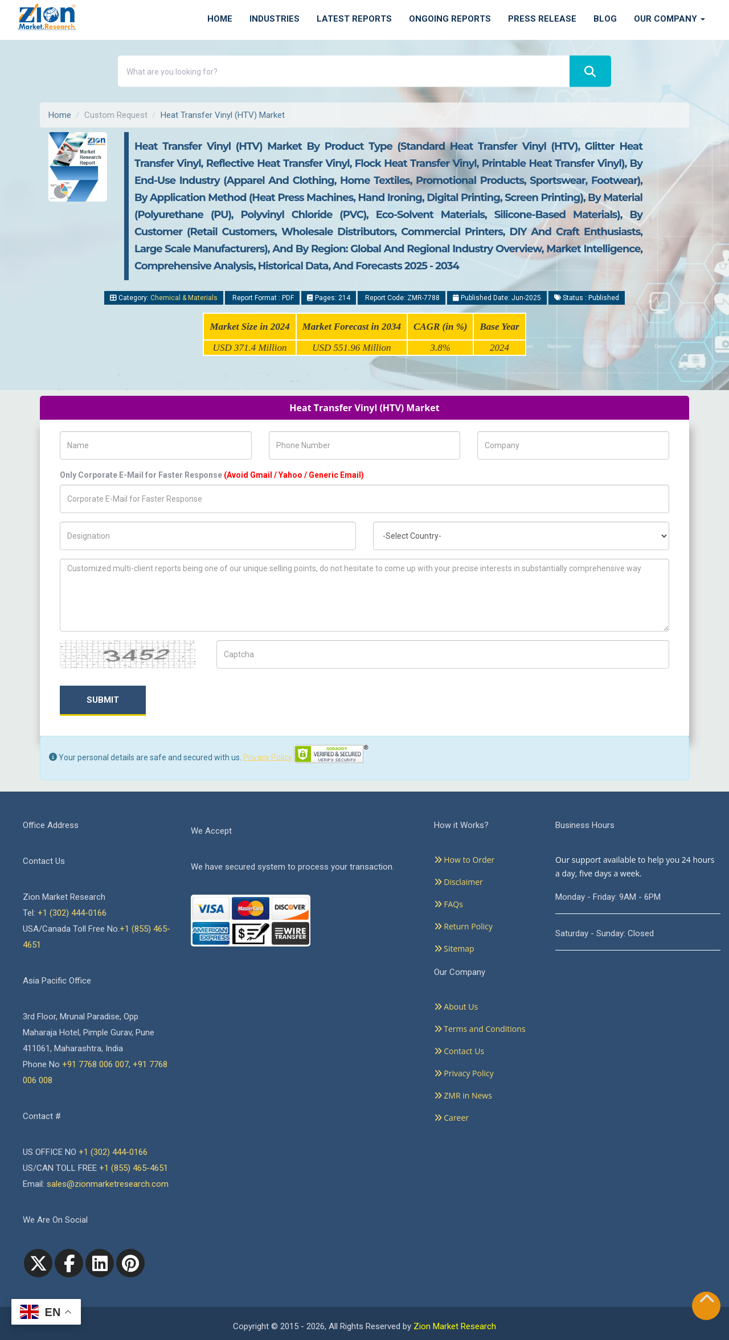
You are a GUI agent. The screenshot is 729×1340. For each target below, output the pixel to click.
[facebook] (69, 1263)
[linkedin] (99, 1263)
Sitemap (454, 948)
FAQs (448, 904)
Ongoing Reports (450, 19)
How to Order (464, 859)
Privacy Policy (267, 756)
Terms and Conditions (480, 1028)
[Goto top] (706, 1301)
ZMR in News (463, 1095)
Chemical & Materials (184, 298)
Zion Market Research (454, 1326)
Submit (103, 700)
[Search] (590, 71)
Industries (274, 19)
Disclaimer (458, 881)
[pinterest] (130, 1263)
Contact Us (459, 1051)
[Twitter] (38, 1263)
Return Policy (463, 926)
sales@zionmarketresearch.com (108, 1184)
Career (451, 1117)
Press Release (542, 19)
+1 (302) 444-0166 (72, 913)
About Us (456, 1006)
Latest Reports (354, 19)
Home (219, 19)
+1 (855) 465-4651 (133, 1168)
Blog (605, 19)
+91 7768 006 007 (95, 1064)
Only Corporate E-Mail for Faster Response (212, 475)
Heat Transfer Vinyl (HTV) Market (223, 115)
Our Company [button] (669, 19)
